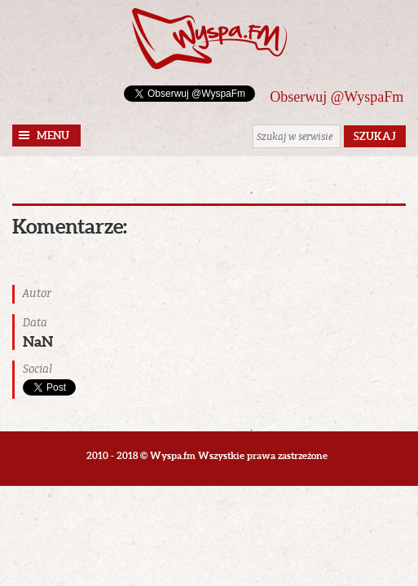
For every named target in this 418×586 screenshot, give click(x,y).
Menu (53, 135)
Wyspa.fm (209, 38)
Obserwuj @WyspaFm (336, 97)
